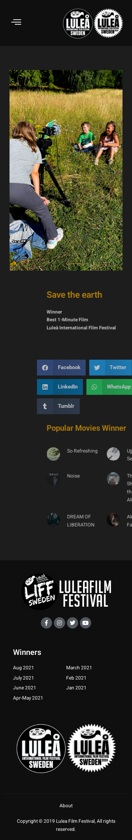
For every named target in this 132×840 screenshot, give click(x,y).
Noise (113, 476)
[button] (101, 367)
